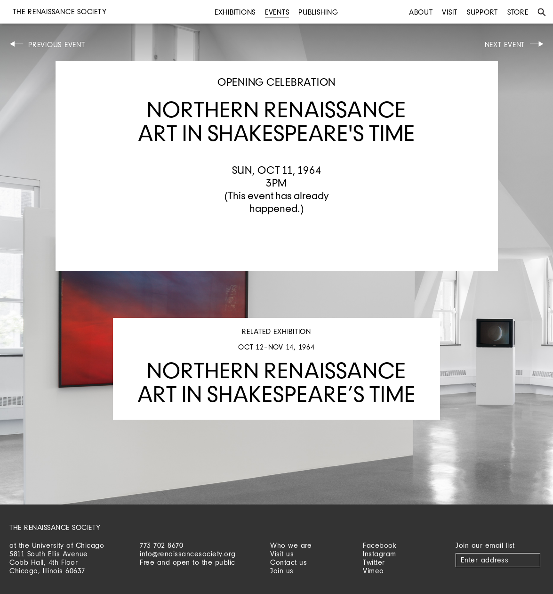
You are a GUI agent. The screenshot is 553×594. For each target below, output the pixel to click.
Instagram (379, 553)
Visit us (282, 553)
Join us (282, 570)
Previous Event (56, 44)
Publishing (318, 12)
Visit (449, 12)
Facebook (379, 545)
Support (482, 12)
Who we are (291, 545)
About (421, 12)
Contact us (288, 562)
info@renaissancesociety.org (188, 553)
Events (277, 12)
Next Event (505, 44)
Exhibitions (235, 12)
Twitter (374, 562)
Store (518, 12)
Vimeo (373, 570)
